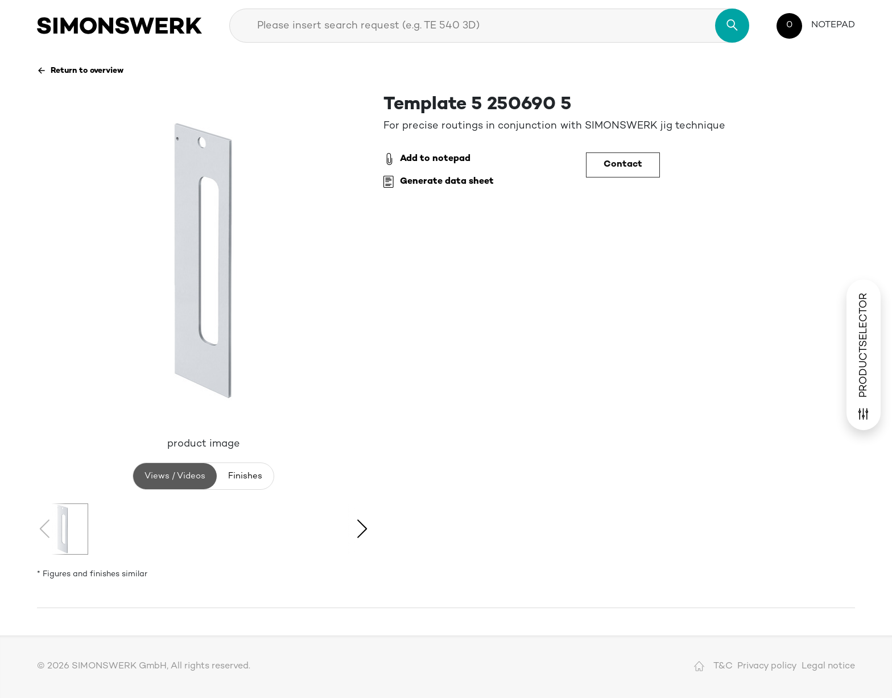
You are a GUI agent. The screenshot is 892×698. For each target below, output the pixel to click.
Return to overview (80, 70)
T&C (723, 666)
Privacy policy (767, 666)
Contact (623, 165)
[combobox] (489, 26)
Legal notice (828, 666)
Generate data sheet (438, 182)
